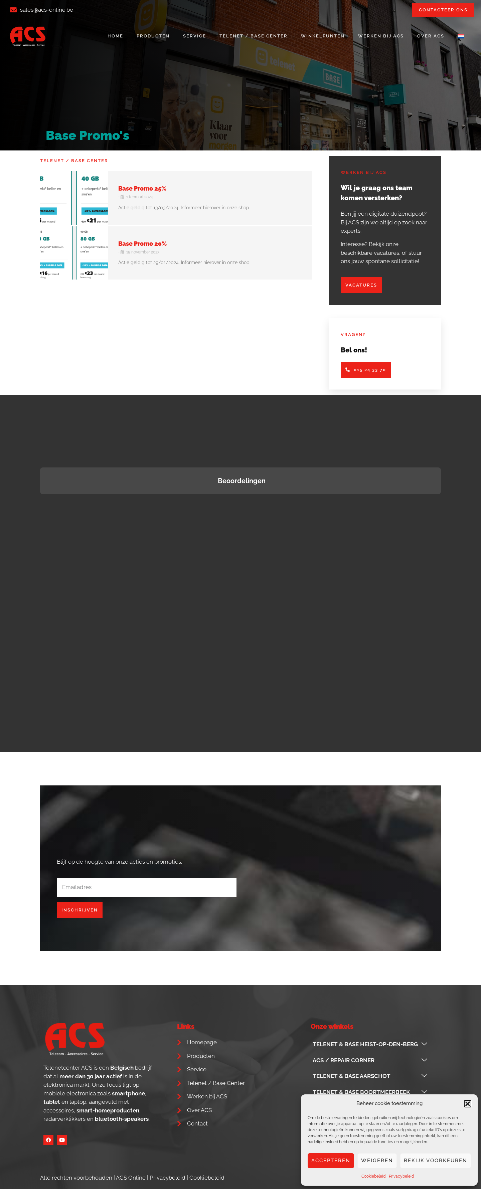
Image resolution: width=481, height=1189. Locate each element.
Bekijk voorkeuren (435, 1161)
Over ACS (430, 35)
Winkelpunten (323, 35)
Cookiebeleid (373, 1176)
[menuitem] (461, 36)
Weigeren (377, 1161)
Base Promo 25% (142, 188)
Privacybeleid (401, 1176)
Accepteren (330, 1161)
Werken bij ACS (381, 35)
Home (115, 35)
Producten (153, 35)
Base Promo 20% (142, 243)
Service (194, 35)
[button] (467, 1103)
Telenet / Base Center (253, 35)
